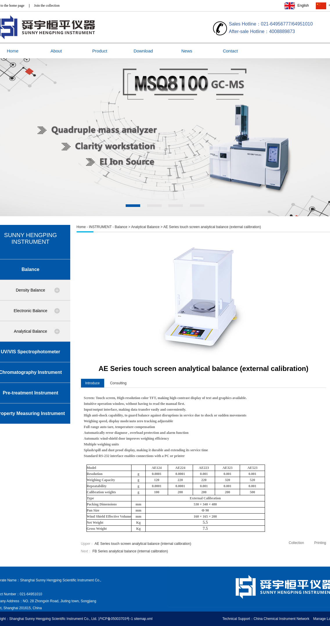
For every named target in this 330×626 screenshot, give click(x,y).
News (186, 50)
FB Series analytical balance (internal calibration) (130, 551)
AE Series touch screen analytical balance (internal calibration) (143, 544)
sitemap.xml (143, 619)
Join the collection (46, 5)
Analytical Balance (145, 227)
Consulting (118, 383)
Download (143, 50)
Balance (121, 227)
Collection (296, 543)
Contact (230, 50)
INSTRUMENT (100, 227)
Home (81, 227)
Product (99, 50)
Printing (320, 543)
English (303, 5)
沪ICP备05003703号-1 (115, 619)
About (56, 50)
